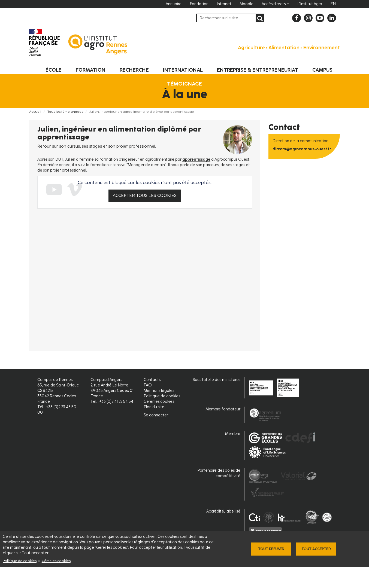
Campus (322, 70)
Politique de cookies (20, 561)
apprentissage (196, 159)
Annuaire (174, 4)
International (183, 70)
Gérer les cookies (56, 561)
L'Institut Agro (309, 4)
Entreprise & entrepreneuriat (257, 70)
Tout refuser (271, 549)
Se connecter (156, 415)
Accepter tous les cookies (145, 195)
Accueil (35, 112)
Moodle (246, 4)
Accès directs (275, 4)
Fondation (199, 4)
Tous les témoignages (65, 112)
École (54, 70)
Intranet (224, 4)
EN (333, 4)
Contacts (152, 379)
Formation (90, 70)
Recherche (134, 70)
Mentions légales (159, 390)
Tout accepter (316, 549)
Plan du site (154, 407)
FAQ (148, 385)
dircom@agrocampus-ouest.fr (302, 149)
